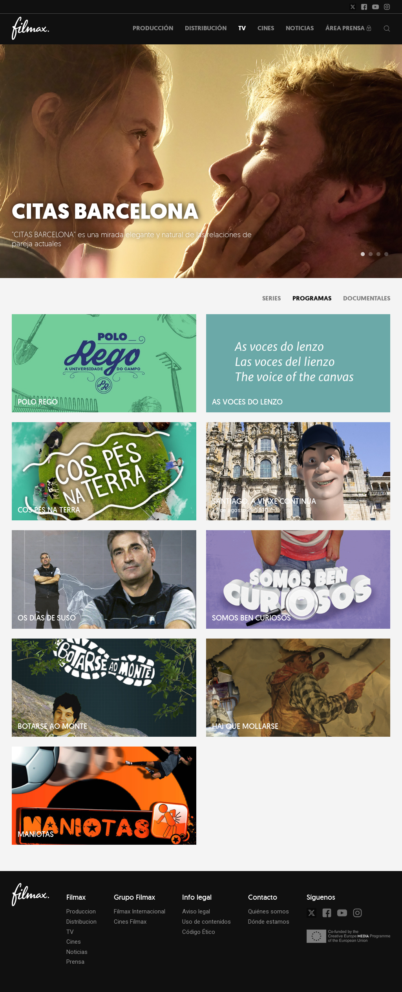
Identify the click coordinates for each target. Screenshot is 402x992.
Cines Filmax (130, 921)
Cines (73, 941)
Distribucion (81, 921)
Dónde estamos (268, 921)
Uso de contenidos (206, 921)
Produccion (81, 911)
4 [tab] (386, 254)
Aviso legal (196, 911)
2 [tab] (371, 254)
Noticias (77, 951)
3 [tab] (378, 254)
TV (70, 931)
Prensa (75, 961)
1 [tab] (363, 254)
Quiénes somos (268, 911)
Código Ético (198, 931)
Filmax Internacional (139, 911)
